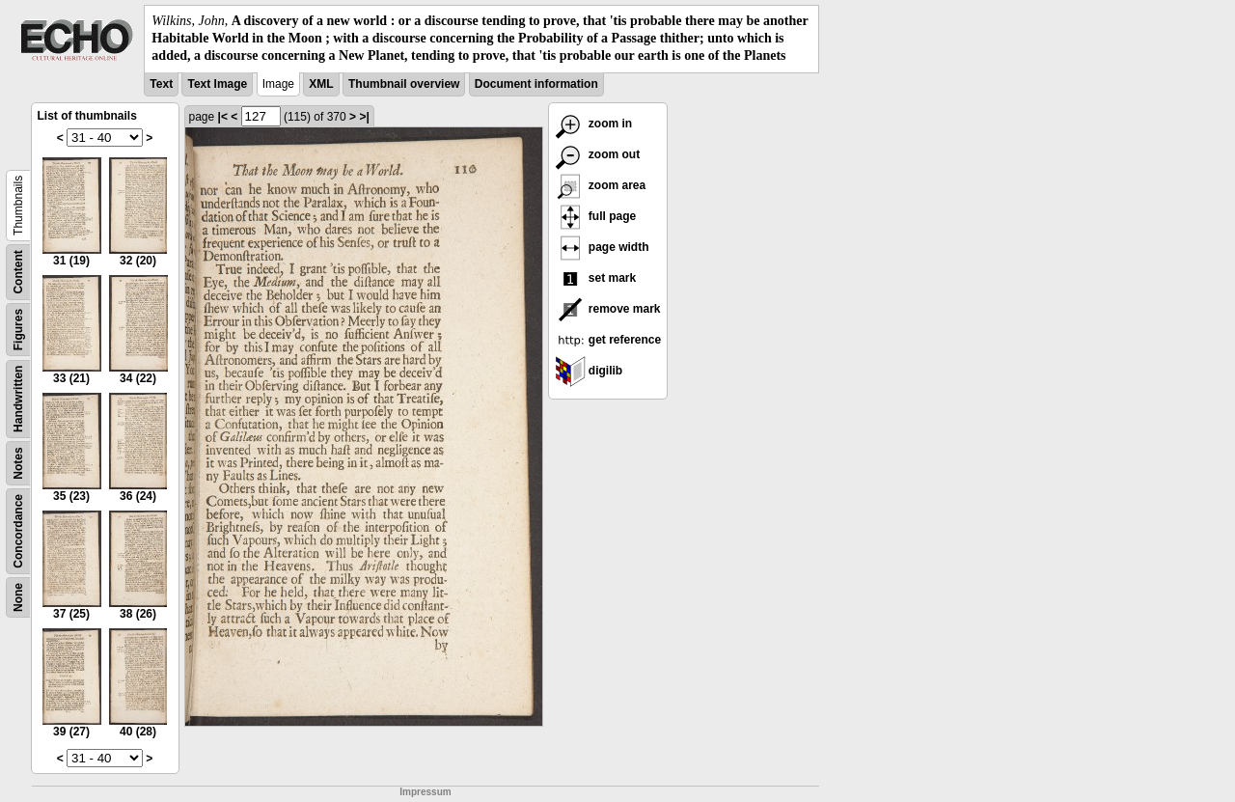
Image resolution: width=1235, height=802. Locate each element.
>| (364, 117)
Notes (18, 463)
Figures (18, 328)
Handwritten (18, 398)
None (18, 597)
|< (223, 117)
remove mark (608, 309)
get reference (608, 339)
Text (161, 84)
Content (18, 271)
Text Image (217, 84)
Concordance (18, 531)
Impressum (425, 792)
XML (321, 84)
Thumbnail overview (403, 84)
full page (596, 216)
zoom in (594, 123)
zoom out (598, 154)
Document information (536, 84)
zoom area (600, 185)
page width (602, 247)
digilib (589, 370)
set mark (596, 278)
